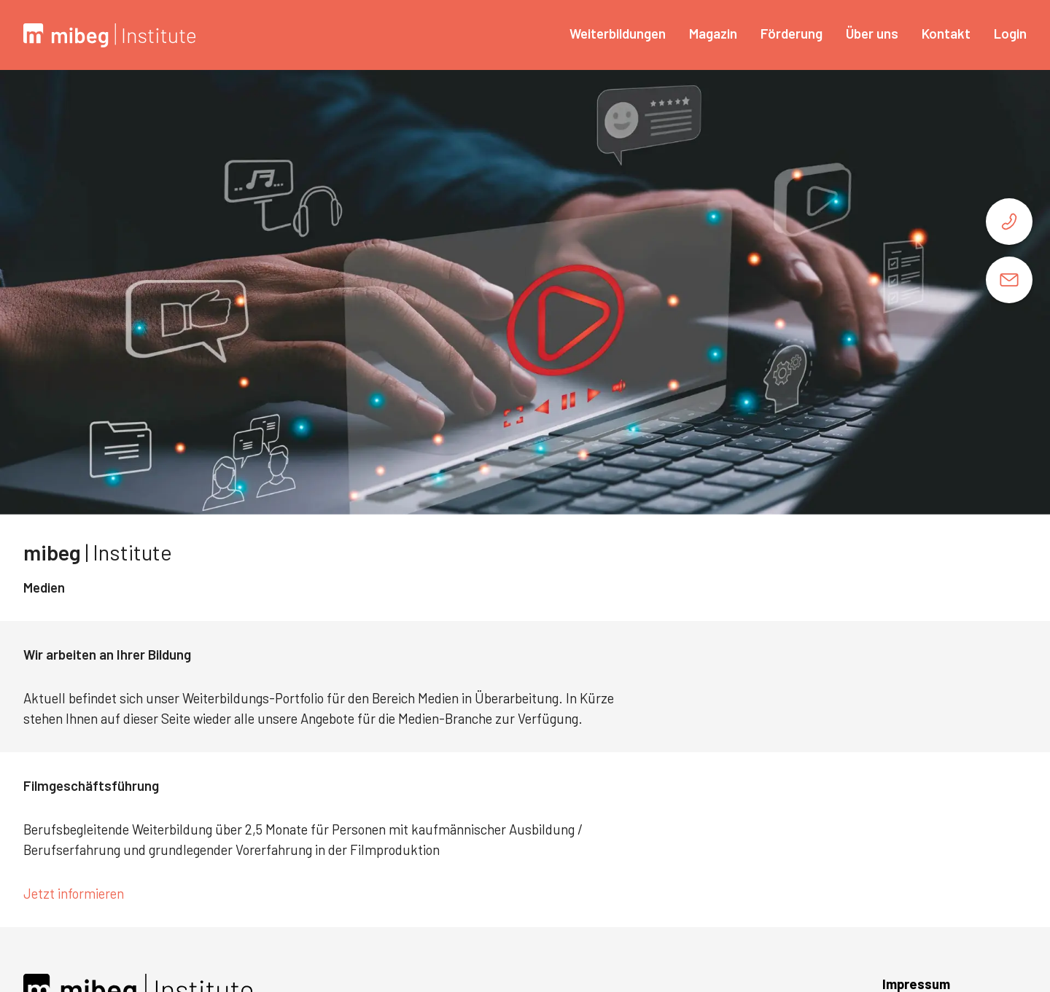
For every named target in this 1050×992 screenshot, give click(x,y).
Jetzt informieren (75, 893)
